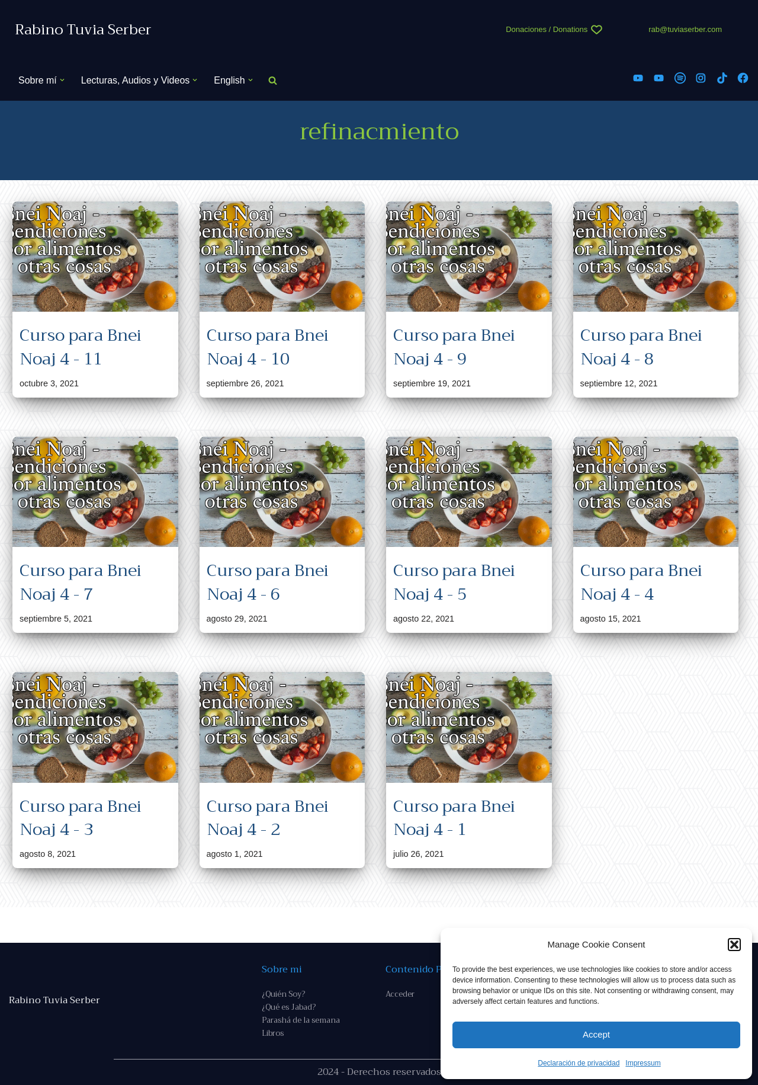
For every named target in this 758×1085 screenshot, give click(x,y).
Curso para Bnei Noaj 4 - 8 (641, 347)
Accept (596, 1034)
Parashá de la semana (301, 1020)
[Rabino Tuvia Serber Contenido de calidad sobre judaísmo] (83, 30)
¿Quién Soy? (283, 994)
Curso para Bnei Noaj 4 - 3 (81, 818)
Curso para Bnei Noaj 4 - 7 (81, 582)
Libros (273, 1033)
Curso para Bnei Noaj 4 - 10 (268, 347)
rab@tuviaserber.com (685, 29)
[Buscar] (272, 80)
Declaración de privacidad (578, 1063)
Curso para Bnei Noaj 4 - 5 (454, 582)
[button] (734, 944)
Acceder (400, 994)
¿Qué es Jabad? (289, 1007)
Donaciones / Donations (546, 29)
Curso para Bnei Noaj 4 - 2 (268, 818)
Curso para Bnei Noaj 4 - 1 (454, 818)
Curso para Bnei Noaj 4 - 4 (641, 582)
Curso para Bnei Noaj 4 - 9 (454, 347)
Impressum (642, 1063)
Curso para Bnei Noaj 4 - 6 (268, 582)
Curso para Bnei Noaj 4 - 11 (81, 347)
